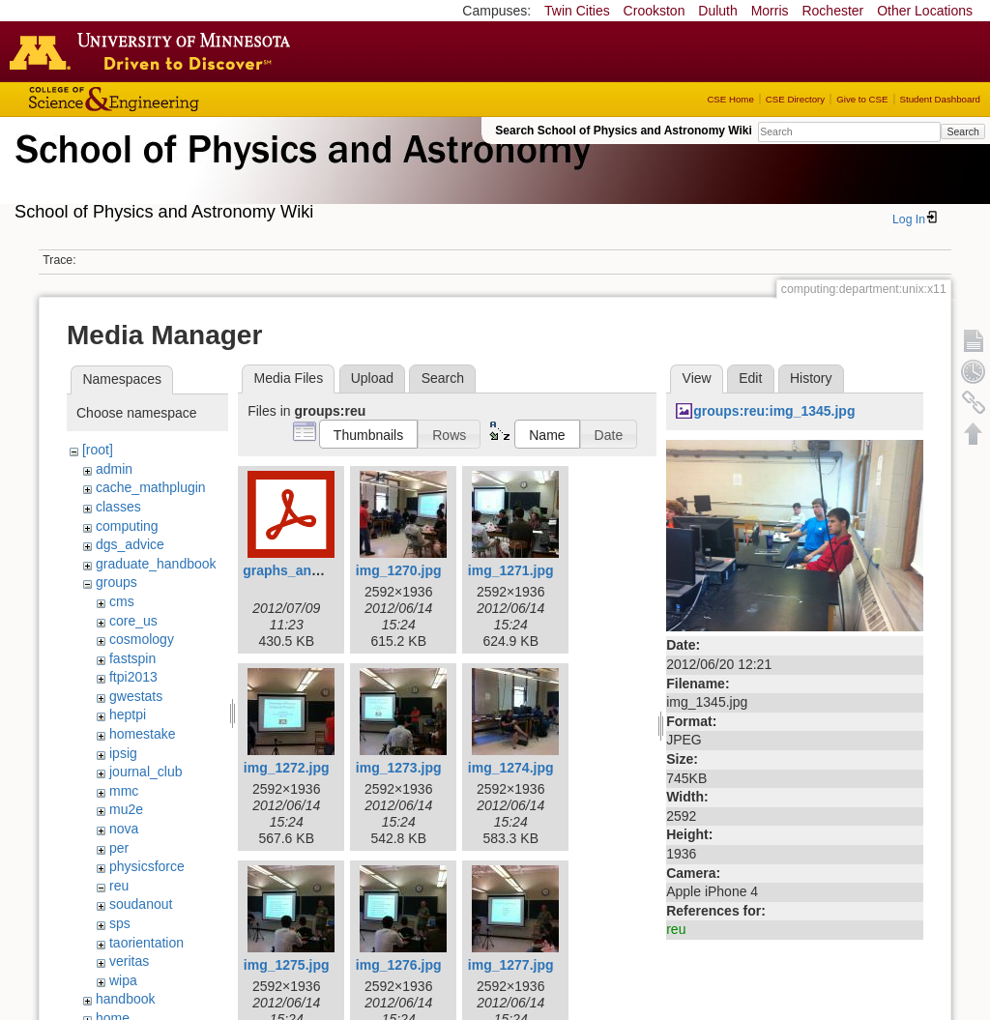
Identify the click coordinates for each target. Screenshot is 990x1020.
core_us (133, 620)
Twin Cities (577, 10)
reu (119, 885)
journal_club (146, 771)
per (119, 848)
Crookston (654, 10)
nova (123, 828)
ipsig (123, 753)
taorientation (146, 942)
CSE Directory (795, 99)
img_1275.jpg (287, 965)
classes (118, 506)
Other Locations (925, 10)
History (811, 378)
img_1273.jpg (399, 767)
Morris (770, 10)
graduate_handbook (156, 563)
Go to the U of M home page (154, 51)
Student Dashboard (940, 99)
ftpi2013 (133, 677)
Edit (750, 378)
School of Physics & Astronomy (299, 172)
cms (121, 601)
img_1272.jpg (287, 767)
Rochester (832, 10)
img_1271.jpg (511, 570)
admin (114, 469)
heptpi (127, 714)
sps (120, 923)
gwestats (135, 696)
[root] (97, 449)
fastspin (132, 658)
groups (116, 582)
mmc (123, 791)
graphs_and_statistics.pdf (327, 570)
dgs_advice (130, 544)
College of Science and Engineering (174, 99)
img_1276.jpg (399, 965)
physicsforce (147, 866)
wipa (123, 980)
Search (962, 131)
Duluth (717, 10)
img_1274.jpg (511, 767)
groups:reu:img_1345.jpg (774, 411)
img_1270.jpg (399, 570)
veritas (129, 961)
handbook (126, 998)
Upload (372, 378)
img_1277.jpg (511, 965)
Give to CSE (862, 99)
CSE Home (730, 99)
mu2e (126, 809)
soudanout (140, 904)
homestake (142, 734)
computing (127, 526)
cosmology (141, 639)
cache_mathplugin (151, 487)
